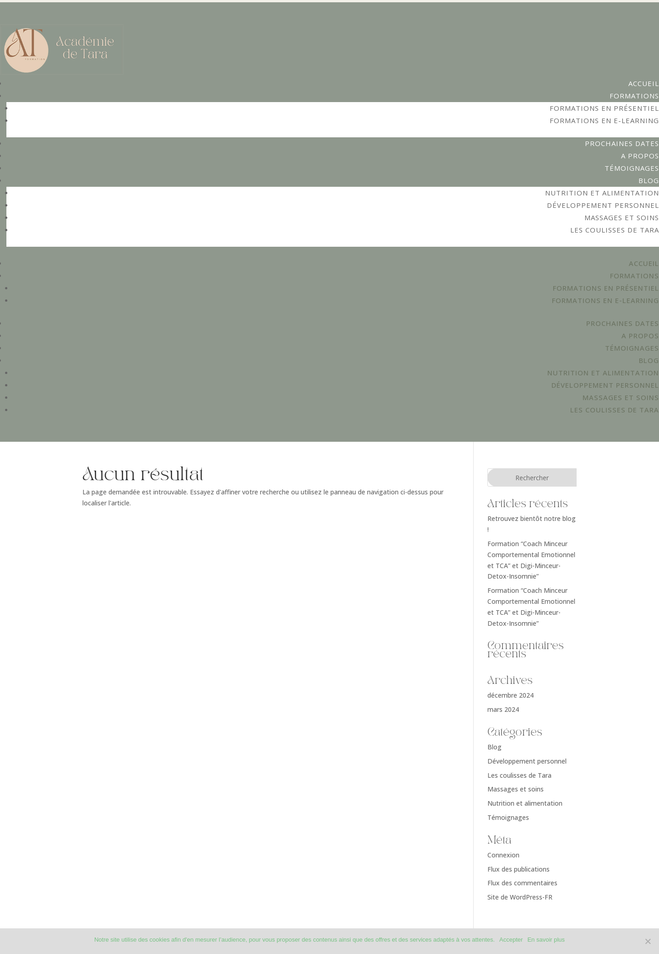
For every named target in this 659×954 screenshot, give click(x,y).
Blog (648, 180)
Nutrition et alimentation (602, 192)
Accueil (643, 83)
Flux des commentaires (522, 882)
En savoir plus (546, 939)
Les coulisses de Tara (614, 229)
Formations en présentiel (604, 108)
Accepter (511, 939)
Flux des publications (518, 869)
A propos (640, 155)
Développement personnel (603, 205)
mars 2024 (503, 709)
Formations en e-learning (604, 120)
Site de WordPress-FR (519, 897)
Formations (634, 95)
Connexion (503, 855)
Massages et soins (621, 217)
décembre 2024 (510, 695)
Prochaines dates (622, 143)
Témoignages (632, 168)
